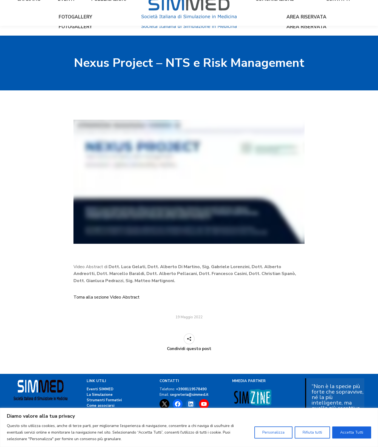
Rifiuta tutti (312, 432)
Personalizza (273, 432)
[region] (189, 427)
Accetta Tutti (351, 432)
